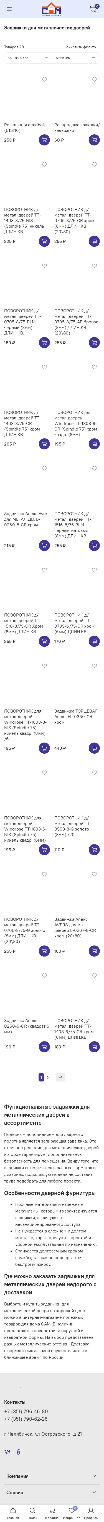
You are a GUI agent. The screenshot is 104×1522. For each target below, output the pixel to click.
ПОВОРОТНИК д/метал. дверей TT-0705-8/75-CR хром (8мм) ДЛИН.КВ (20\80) (74, 220)
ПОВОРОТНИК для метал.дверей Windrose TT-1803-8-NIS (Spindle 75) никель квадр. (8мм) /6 (25, 724)
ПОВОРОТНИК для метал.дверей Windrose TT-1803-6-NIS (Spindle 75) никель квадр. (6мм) (25, 829)
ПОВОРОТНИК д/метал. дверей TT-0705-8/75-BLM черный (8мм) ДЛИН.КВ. (22, 322)
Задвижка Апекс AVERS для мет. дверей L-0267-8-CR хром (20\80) (75, 927)
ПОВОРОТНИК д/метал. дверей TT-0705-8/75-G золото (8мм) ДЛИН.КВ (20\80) (24, 930)
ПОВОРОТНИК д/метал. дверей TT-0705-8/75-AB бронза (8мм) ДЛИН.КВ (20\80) (76, 322)
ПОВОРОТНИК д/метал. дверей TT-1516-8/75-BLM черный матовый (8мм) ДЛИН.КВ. (72, 525)
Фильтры (78, 58)
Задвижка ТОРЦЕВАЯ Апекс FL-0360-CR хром (76, 716)
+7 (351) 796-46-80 (26, 1411)
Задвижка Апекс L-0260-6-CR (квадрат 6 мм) (26, 1026)
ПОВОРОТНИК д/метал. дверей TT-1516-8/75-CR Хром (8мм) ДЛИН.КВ (23, 623)
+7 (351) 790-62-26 (26, 1419)
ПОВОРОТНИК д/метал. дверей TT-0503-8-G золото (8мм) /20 (72, 826)
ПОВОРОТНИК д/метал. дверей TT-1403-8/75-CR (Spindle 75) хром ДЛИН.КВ (22, 423)
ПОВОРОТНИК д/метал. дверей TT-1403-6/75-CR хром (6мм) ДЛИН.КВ (74, 1029)
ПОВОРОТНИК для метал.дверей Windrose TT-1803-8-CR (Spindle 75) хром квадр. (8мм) (75, 423)
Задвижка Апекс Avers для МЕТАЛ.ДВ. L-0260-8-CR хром (27, 519)
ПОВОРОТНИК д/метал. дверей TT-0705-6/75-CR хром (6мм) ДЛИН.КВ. (74, 623)
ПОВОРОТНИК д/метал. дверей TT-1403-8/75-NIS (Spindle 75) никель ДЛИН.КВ (24, 220)
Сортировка (30, 58)
